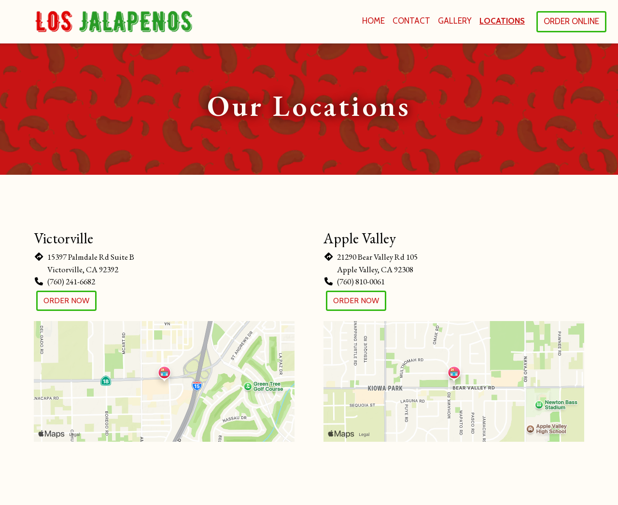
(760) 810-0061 (361, 281)
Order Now (66, 300)
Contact (411, 21)
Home (373, 21)
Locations (502, 21)
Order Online (571, 21)
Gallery (455, 21)
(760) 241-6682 (71, 281)
